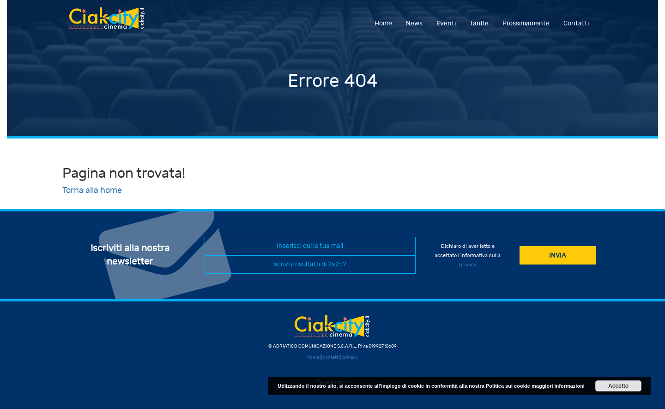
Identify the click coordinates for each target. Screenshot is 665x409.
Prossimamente (526, 23)
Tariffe (479, 23)
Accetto (618, 386)
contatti (330, 357)
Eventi (446, 23)
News (414, 23)
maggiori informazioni (558, 386)
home (313, 357)
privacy (468, 265)
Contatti (576, 23)
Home (383, 23)
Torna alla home (92, 190)
